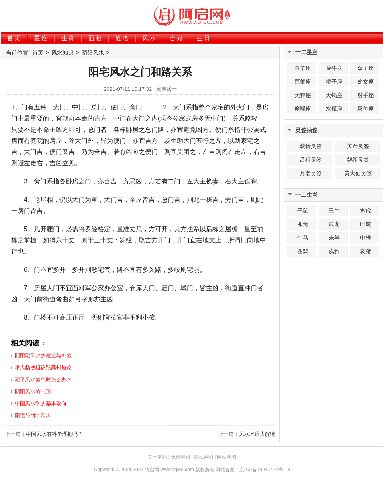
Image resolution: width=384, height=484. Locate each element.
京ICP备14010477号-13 (264, 469)
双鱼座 (365, 108)
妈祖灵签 (358, 159)
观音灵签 (311, 146)
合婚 (177, 38)
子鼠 (302, 210)
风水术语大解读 (257, 434)
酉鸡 (302, 251)
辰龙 (334, 224)
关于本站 (157, 457)
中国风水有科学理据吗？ (54, 434)
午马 (302, 237)
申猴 (365, 237)
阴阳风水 (93, 52)
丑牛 (334, 210)
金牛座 (334, 68)
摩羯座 (302, 108)
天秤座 (302, 95)
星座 (41, 38)
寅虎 (365, 210)
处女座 (365, 81)
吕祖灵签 (311, 159)
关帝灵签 (358, 146)
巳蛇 (365, 224)
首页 (14, 38)
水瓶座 (334, 108)
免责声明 (180, 457)
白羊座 (302, 68)
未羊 (334, 237)
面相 (95, 38)
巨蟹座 (302, 81)
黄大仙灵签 (358, 173)
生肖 (68, 38)
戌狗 (334, 251)
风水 (150, 38)
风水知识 (62, 52)
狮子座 (334, 81)
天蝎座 (334, 95)
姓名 (123, 38)
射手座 (365, 95)
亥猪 (365, 251)
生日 (204, 38)
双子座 (365, 68)
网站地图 (226, 457)
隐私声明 (203, 457)
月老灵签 (311, 173)
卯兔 (302, 224)
